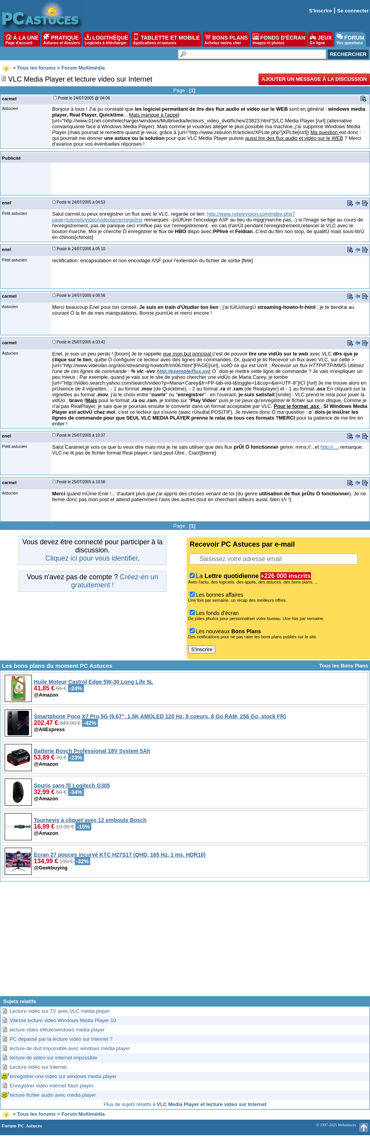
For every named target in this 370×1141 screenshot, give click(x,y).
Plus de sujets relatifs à (185, 1104)
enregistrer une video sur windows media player (63, 1076)
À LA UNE (21, 39)
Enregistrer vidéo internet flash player (51, 1086)
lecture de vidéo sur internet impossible (53, 1058)
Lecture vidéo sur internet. (39, 1067)
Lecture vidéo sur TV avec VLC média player (60, 1011)
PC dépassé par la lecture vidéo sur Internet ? (61, 1039)
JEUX (321, 39)
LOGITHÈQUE (106, 39)
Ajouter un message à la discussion (314, 79)
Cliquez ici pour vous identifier (91, 558)
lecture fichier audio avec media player (53, 1095)
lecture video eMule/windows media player (57, 1030)
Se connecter (353, 11)
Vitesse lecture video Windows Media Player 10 (63, 1020)
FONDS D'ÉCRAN (279, 39)
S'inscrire (320, 11)
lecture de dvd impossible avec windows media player (70, 1048)
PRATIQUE (61, 39)
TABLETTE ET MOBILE (166, 39)
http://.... (329, 447)
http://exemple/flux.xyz (184, 371)
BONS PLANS (226, 39)
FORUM (350, 39)
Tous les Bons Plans (343, 666)
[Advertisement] (185, 941)
